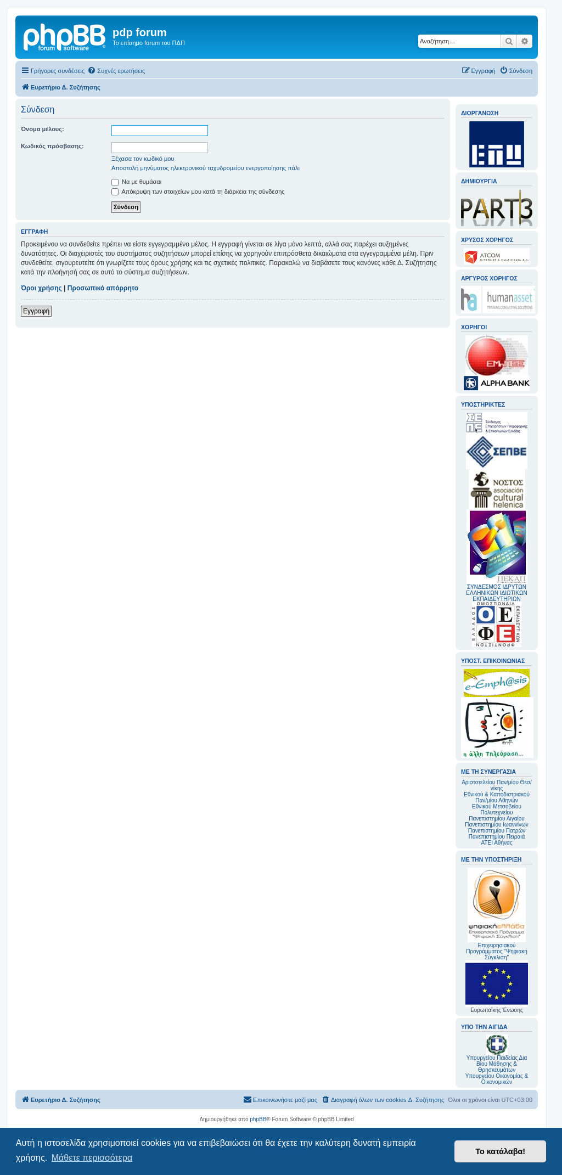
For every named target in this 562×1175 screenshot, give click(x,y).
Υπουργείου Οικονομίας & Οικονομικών (497, 1079)
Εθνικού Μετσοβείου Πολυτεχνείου (496, 809)
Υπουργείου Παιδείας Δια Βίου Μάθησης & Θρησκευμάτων (497, 1064)
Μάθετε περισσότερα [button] (92, 1157)
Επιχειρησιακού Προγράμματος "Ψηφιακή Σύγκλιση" (496, 914)
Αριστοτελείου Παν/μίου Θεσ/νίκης (497, 785)
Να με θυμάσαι (136, 181)
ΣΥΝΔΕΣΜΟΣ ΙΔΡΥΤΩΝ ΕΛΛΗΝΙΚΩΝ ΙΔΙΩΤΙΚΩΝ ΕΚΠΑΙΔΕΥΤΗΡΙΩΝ (496, 593)
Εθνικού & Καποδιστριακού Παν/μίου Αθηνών (497, 797)
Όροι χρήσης (41, 288)
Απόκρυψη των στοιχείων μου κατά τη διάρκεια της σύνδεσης (198, 191)
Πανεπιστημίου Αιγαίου (496, 819)
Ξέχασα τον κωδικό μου (143, 158)
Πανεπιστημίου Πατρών (497, 831)
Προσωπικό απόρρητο (103, 288)
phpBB (258, 1119)
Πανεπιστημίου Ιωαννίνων (496, 825)
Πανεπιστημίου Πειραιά (497, 837)
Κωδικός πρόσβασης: (52, 146)
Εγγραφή (36, 311)
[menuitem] (116, 70)
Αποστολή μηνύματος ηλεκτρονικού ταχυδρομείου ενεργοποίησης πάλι (205, 168)
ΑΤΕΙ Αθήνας (496, 843)
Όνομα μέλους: (42, 129)
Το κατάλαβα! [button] (500, 1151)
